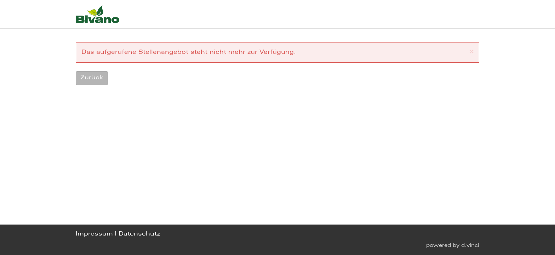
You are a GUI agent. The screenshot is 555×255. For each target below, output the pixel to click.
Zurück (91, 77)
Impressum (94, 234)
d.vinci (470, 245)
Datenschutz (139, 234)
